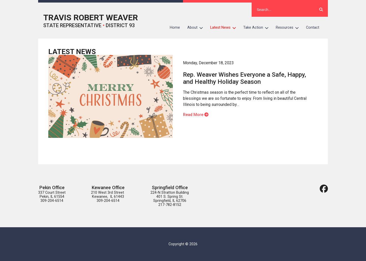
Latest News (225, 28)
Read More (195, 114)
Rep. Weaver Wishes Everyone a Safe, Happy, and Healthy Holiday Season (244, 78)
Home (175, 27)
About (197, 28)
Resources (289, 28)
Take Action (257, 28)
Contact (312, 27)
